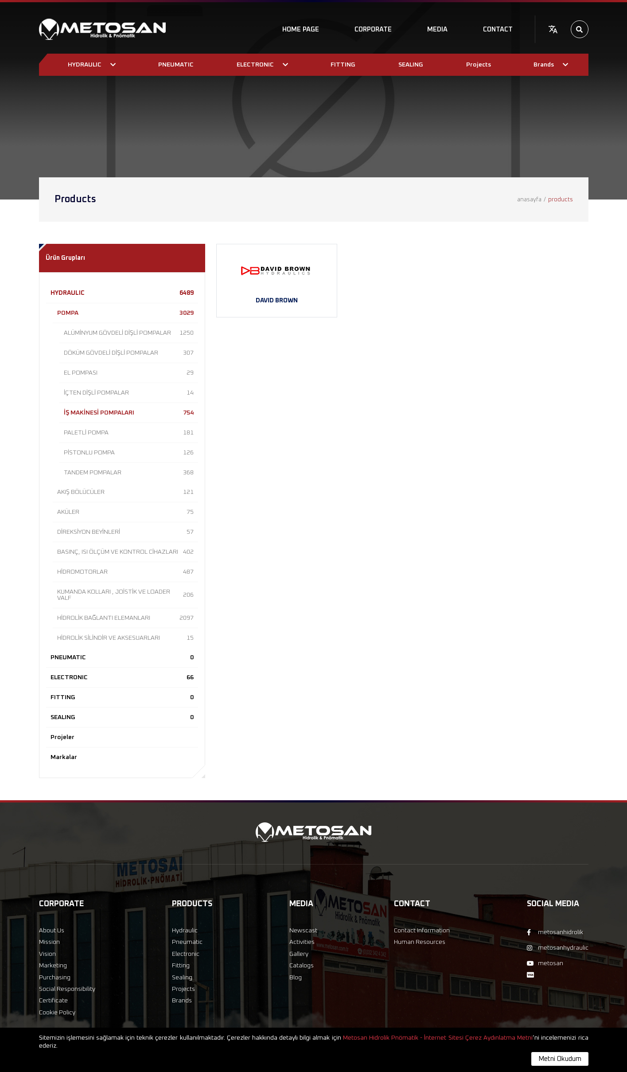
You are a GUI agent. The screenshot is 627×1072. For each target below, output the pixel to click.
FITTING (122, 697)
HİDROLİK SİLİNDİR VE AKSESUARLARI (125, 638)
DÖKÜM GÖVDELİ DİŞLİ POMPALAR (129, 353)
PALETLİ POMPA (129, 433)
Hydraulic (185, 930)
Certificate (53, 1001)
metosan (545, 963)
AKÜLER (125, 512)
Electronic (185, 954)
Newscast (303, 930)
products (560, 200)
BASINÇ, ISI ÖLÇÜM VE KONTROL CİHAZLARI (125, 552)
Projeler (62, 737)
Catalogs (301, 965)
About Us (51, 930)
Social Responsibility (67, 989)
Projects (183, 989)
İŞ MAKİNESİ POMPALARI (129, 413)
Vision (47, 954)
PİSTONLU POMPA (129, 453)
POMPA (125, 313)
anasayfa (529, 200)
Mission (49, 942)
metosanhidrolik (555, 932)
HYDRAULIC (122, 293)
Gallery (298, 954)
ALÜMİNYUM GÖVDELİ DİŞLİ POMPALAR (129, 333)
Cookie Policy (57, 1012)
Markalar (64, 757)
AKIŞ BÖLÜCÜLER (125, 492)
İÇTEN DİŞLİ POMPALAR (129, 393)
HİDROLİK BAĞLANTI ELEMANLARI (125, 618)
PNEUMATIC (122, 657)
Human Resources (419, 942)
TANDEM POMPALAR (129, 472)
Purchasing (54, 977)
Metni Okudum (559, 1059)
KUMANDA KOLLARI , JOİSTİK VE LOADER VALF (125, 595)
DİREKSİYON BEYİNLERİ (125, 532)
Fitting (181, 965)
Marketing (53, 965)
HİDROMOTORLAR (125, 572)
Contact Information (422, 930)
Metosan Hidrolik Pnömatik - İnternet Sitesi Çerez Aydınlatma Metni (438, 1038)
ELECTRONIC (122, 677)
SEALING (122, 717)
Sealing (182, 977)
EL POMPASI (129, 373)
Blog (295, 977)
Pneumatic (187, 942)
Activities (302, 942)
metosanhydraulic (557, 948)
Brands (182, 1001)
